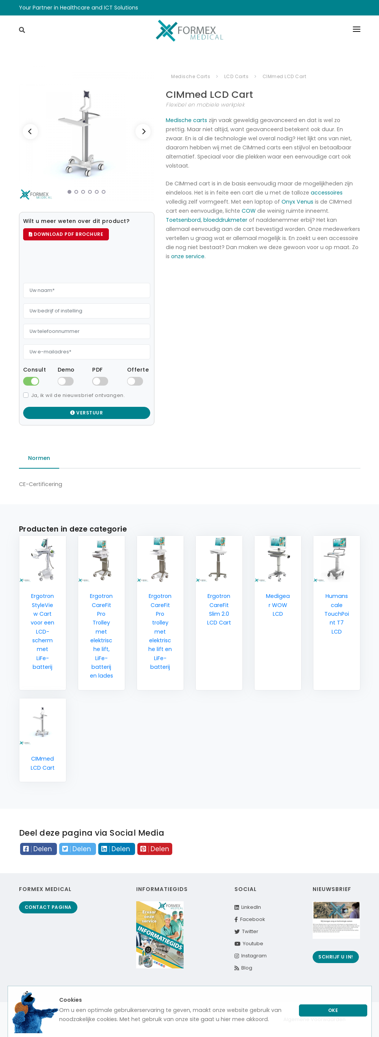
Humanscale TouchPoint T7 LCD (336, 613)
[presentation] (80, 263)
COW (249, 211)
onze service (187, 256)
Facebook (249, 919)
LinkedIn (247, 907)
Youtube (248, 943)
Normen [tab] (39, 458)
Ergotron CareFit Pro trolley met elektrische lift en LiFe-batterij (160, 631)
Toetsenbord (183, 220)
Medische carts (186, 120)
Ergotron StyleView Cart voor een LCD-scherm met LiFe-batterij (42, 631)
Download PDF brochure (66, 234)
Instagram (250, 955)
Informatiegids (162, 889)
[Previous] (30, 131)
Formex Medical (45, 889)
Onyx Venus (297, 202)
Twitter (246, 931)
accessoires (327, 192)
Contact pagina (48, 907)
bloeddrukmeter (225, 220)
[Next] (143, 131)
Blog (243, 967)
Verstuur (86, 412)
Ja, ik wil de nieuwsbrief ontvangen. (78, 395)
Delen (38, 848)
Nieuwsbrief (332, 889)
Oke (333, 1010)
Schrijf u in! (335, 957)
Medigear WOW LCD (278, 605)
